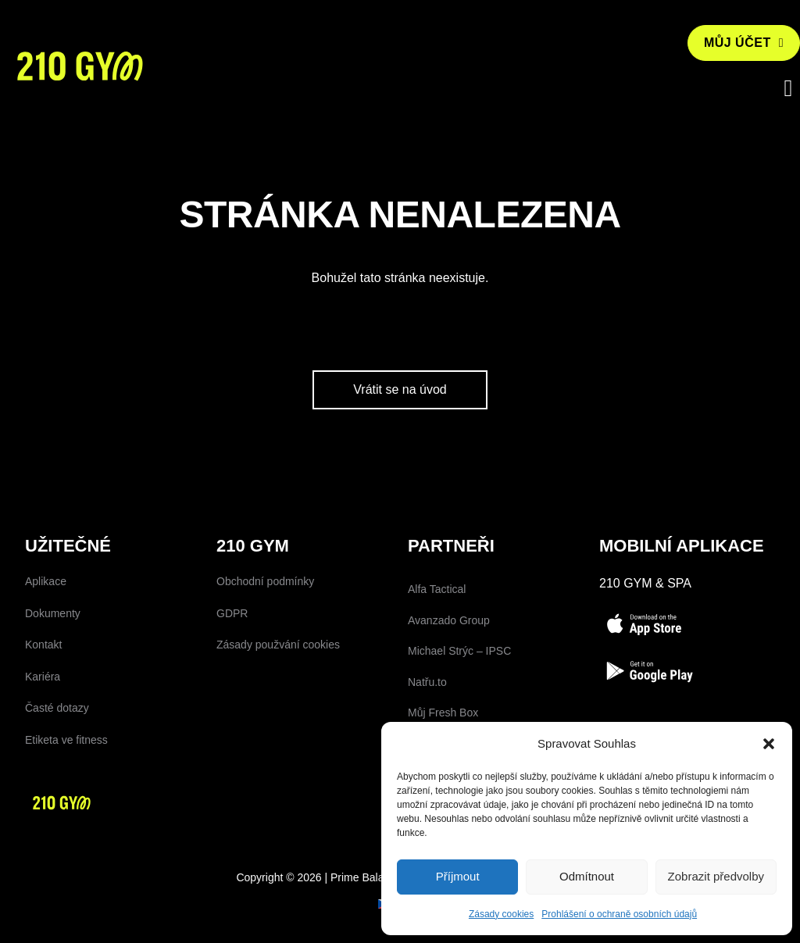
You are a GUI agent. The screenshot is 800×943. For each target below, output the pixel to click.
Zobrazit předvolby (716, 876)
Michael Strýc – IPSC (459, 708)
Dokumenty (52, 669)
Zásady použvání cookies (278, 701)
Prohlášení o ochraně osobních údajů (619, 914)
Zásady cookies (501, 914)
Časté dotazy (57, 765)
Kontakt (43, 701)
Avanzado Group (449, 676)
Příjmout (458, 876)
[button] (769, 744)
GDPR (232, 669)
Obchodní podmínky (265, 638)
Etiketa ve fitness (66, 797)
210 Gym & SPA (645, 640)
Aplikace (45, 638)
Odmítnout (586, 876)
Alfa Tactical (437, 646)
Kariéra (42, 733)
